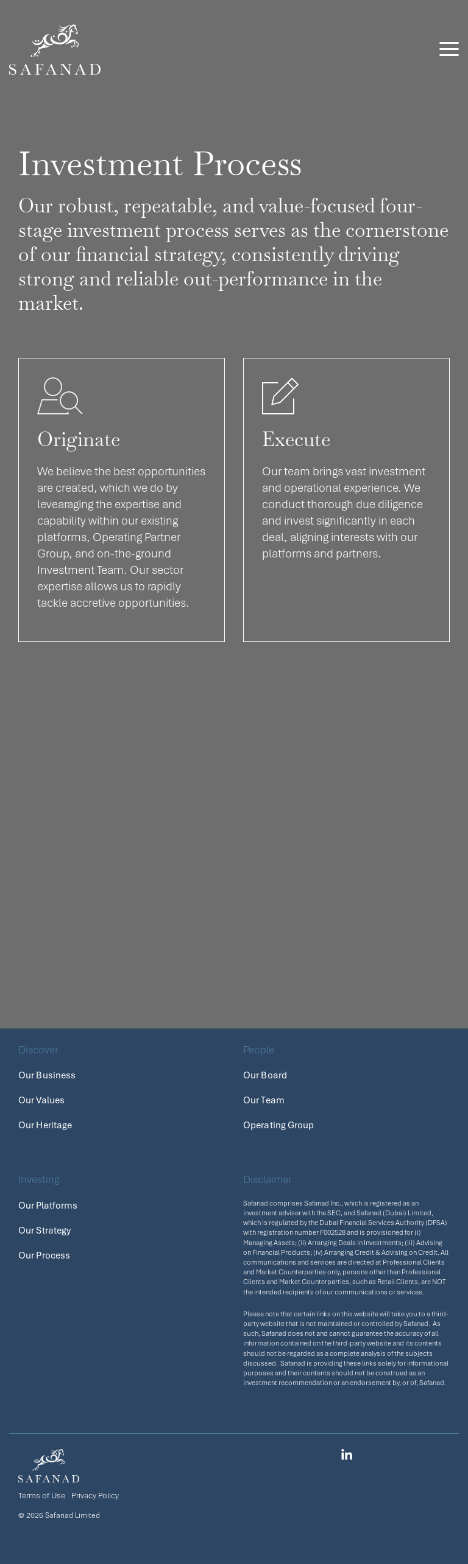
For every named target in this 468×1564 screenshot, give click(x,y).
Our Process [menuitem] (44, 1255)
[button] (449, 48)
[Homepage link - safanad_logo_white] (48, 1475)
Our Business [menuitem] (47, 1075)
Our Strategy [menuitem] (44, 1230)
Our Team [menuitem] (264, 1100)
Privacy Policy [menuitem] (95, 1495)
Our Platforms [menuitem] (47, 1205)
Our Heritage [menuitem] (45, 1125)
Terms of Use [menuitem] (41, 1495)
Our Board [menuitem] (265, 1075)
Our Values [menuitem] (41, 1100)
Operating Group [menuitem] (278, 1125)
